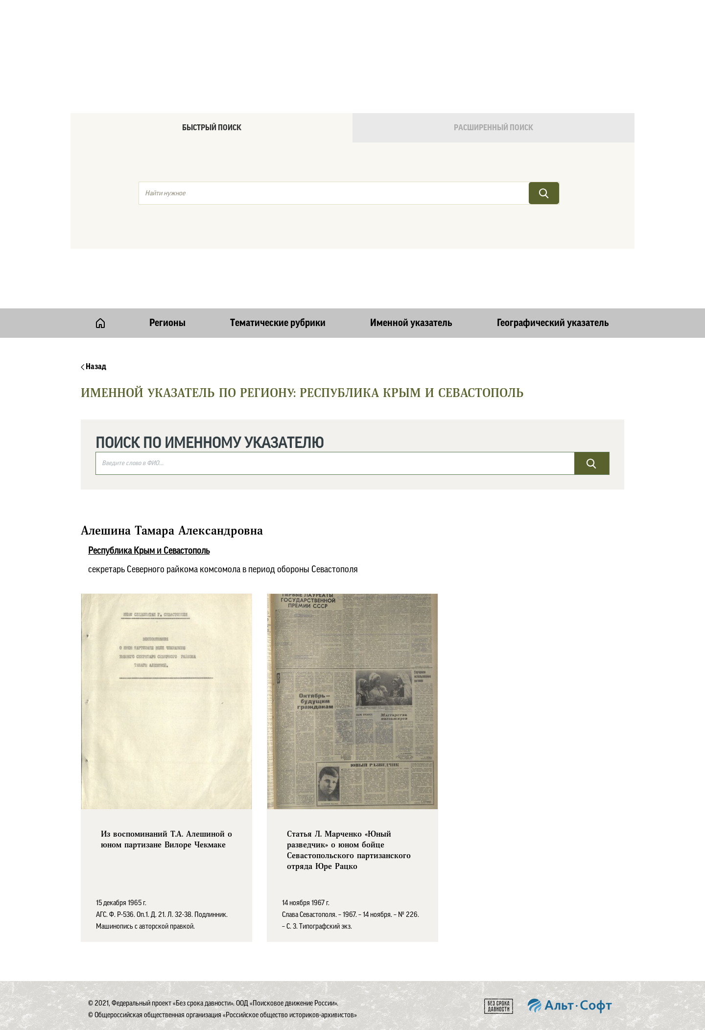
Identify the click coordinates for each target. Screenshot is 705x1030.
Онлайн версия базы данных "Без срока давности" (394, 32)
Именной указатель (411, 323)
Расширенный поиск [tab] (493, 128)
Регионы (167, 323)
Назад (93, 367)
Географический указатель (553, 323)
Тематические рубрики (278, 323)
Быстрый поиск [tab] (211, 128)
